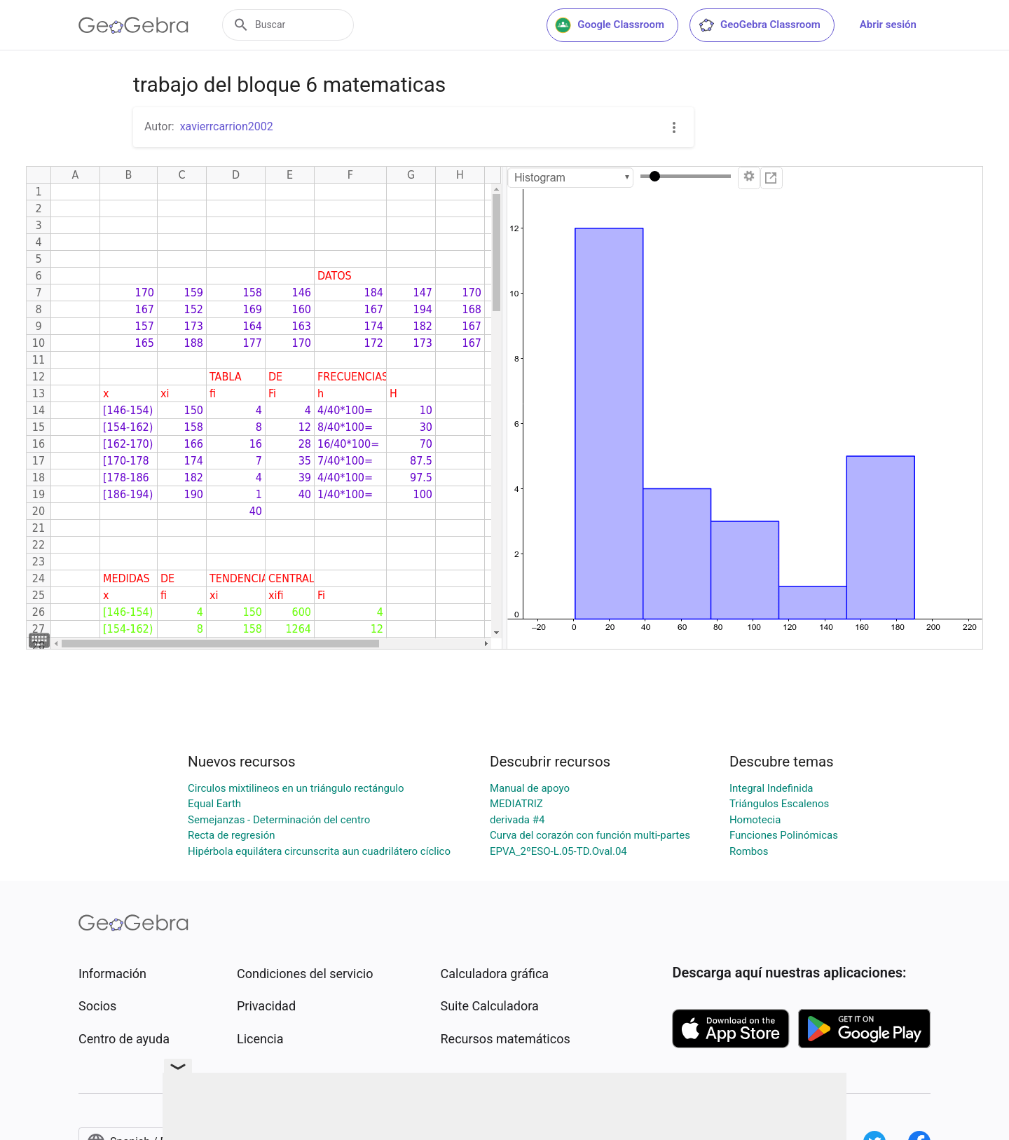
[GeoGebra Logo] (133, 25)
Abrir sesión (888, 24)
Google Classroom (609, 25)
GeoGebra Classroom (759, 25)
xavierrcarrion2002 (226, 126)
